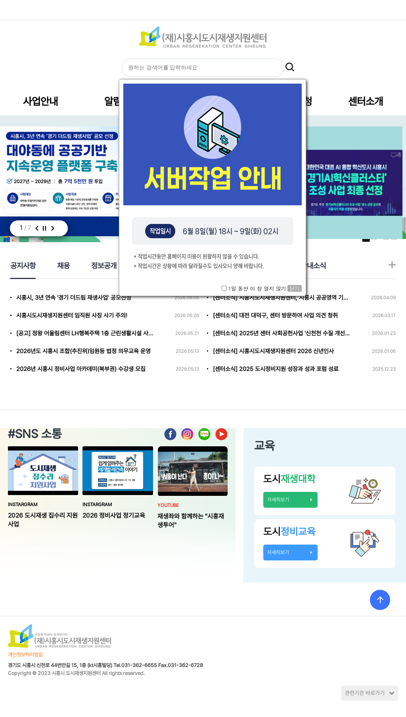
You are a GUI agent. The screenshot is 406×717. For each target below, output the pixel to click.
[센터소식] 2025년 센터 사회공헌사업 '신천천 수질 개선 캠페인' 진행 (281, 333)
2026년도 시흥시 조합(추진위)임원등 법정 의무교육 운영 (83, 351)
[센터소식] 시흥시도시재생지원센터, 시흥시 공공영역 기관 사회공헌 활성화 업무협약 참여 (281, 297)
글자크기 (214, 10)
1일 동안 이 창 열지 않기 (257, 288)
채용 (63, 265)
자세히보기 (278, 500)
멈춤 (44, 228)
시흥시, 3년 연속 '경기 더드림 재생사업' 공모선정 (73, 297)
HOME (178, 10)
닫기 (294, 288)
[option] (345, 182)
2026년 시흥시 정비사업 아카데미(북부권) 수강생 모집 (81, 369)
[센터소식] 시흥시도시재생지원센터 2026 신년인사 (273, 351)
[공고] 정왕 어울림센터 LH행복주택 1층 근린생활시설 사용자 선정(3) (84, 333)
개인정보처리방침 (25, 655)
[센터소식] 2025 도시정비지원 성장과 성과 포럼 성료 (276, 369)
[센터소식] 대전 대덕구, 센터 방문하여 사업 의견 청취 (275, 315)
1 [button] (21, 227)
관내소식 (313, 265)
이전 (36, 228)
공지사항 (23, 265)
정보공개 (104, 265)
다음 (52, 228)
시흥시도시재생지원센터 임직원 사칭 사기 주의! (71, 315)
